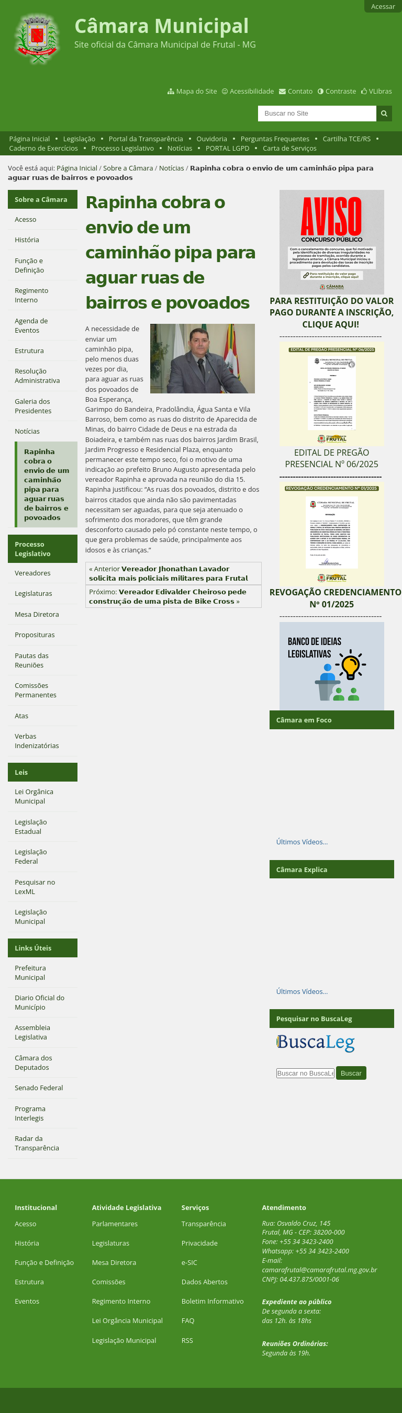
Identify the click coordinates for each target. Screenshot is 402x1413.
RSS (187, 1340)
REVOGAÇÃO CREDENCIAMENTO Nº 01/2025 (336, 597)
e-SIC (189, 1262)
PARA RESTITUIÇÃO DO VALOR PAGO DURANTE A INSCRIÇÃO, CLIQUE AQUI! (332, 312)
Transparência (204, 1223)
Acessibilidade (252, 91)
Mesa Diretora (114, 1262)
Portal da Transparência (146, 138)
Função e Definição (44, 1262)
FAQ (188, 1320)
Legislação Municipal (124, 1340)
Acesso (25, 1223)
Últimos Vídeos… (302, 841)
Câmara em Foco (304, 720)
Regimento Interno (121, 1301)
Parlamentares (115, 1223)
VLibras (380, 91)
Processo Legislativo (123, 148)
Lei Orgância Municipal (127, 1320)
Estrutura (29, 1281)
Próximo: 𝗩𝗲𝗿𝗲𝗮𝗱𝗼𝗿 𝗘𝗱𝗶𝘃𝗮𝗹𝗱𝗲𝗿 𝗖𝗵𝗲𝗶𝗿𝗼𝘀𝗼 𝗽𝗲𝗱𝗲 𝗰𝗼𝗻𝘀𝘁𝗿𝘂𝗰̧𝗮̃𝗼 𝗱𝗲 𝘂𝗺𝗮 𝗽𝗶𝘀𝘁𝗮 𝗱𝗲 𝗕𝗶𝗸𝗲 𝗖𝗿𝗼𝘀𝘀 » (168, 596)
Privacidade (200, 1243)
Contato (300, 91)
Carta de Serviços (290, 148)
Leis (21, 772)
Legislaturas (110, 1243)
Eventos (27, 1301)
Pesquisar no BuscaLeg (314, 1018)
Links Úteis (33, 948)
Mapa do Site (196, 91)
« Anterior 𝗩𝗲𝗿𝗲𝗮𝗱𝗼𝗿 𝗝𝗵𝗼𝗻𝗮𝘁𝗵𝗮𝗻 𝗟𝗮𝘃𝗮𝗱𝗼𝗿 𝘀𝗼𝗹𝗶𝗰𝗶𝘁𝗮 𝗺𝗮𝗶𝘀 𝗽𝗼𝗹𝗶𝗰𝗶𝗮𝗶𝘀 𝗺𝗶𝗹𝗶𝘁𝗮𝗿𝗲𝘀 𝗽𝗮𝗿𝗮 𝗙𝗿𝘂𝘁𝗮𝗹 (168, 573)
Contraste (341, 91)
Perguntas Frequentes (275, 138)
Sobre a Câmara (128, 168)
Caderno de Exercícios (43, 148)
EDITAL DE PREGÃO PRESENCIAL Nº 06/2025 (331, 458)
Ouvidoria (212, 138)
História (27, 1243)
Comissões (109, 1281)
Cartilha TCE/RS (347, 138)
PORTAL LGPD (228, 148)
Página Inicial (29, 138)
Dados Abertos (205, 1281)
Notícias (180, 148)
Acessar (383, 6)
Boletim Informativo (213, 1301)
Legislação (79, 138)
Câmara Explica (302, 869)
